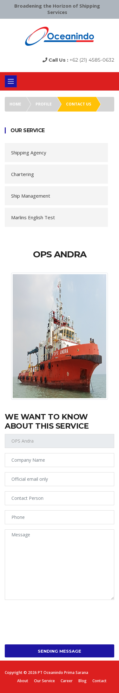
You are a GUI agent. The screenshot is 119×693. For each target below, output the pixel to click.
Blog (82, 680)
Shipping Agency (28, 152)
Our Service (44, 680)
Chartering (22, 174)
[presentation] (53, 617)
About (22, 680)
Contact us (78, 104)
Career (67, 680)
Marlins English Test (33, 217)
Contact (99, 680)
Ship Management (30, 196)
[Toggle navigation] (11, 81)
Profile (44, 104)
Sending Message (59, 651)
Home (15, 104)
